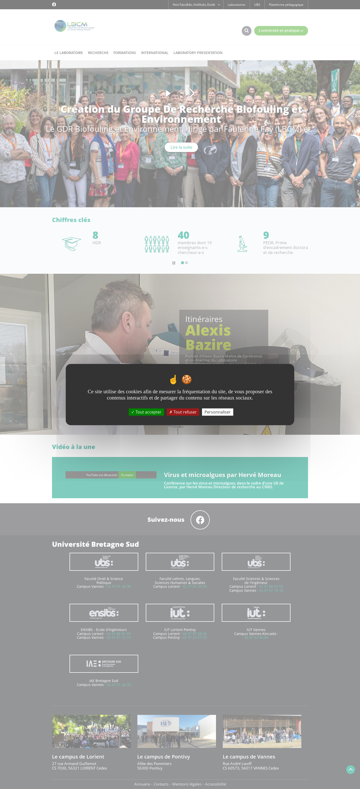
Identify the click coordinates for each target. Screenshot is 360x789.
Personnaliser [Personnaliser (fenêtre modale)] (217, 411)
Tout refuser (183, 411)
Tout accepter (146, 411)
